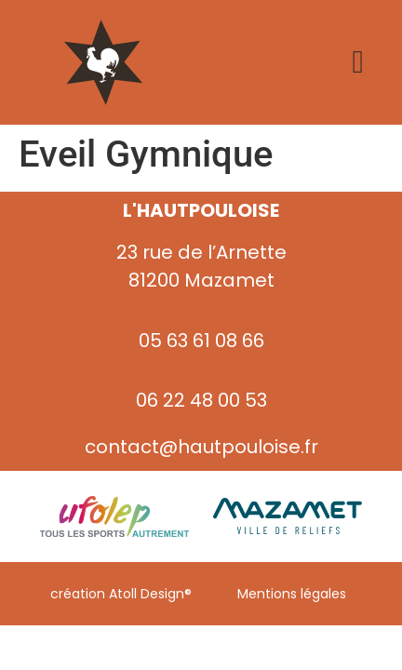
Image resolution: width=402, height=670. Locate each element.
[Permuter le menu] (357, 62)
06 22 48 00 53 (201, 400)
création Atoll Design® (121, 593)
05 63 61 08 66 (201, 341)
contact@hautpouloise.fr (201, 447)
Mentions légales (291, 593)
